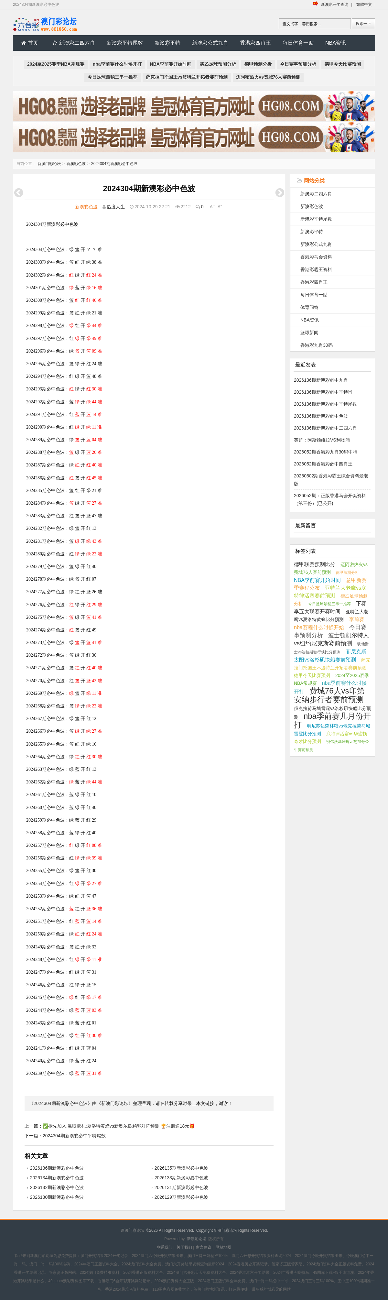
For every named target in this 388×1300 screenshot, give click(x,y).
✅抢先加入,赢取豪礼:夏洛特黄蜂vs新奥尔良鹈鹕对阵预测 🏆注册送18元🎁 (119, 1126)
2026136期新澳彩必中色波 (57, 1168)
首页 (29, 43)
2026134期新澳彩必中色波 (57, 1177)
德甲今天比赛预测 (343, 64)
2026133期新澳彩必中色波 (182, 1177)
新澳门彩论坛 (49, 163)
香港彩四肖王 (255, 43)
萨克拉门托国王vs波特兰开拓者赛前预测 (187, 77)
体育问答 (309, 307)
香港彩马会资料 (316, 256)
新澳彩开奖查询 (334, 4)
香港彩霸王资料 (316, 269)
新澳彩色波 (76, 163)
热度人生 (116, 206)
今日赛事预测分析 (298, 64)
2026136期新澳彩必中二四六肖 (325, 428)
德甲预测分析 (258, 64)
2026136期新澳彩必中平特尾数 (325, 404)
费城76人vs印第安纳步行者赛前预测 (329, 695)
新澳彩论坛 (196, 1239)
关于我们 (184, 1247)
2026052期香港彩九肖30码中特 (325, 451)
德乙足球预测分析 (218, 64)
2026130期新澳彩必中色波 (57, 1197)
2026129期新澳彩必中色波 (182, 1197)
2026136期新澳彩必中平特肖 (323, 392)
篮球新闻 (309, 332)
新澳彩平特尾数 (125, 43)
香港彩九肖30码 (316, 345)
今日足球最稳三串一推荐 (112, 77)
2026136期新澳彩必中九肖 (321, 380)
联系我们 (164, 1247)
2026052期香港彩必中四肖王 (323, 463)
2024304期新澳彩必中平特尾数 (74, 1135)
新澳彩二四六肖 (73, 43)
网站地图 (223, 1247)
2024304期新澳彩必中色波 (114, 163)
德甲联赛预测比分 (314, 564)
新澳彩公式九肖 (210, 43)
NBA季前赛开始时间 (170, 64)
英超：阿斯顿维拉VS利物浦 (322, 439)
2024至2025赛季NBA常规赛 (55, 64)
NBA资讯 (335, 43)
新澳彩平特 (167, 43)
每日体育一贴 (298, 43)
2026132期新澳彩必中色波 (57, 1187)
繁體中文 (364, 4)
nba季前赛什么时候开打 (117, 64)
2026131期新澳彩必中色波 (182, 1187)
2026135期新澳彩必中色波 (182, 1168)
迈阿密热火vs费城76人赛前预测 (268, 77)
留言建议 (203, 1247)
